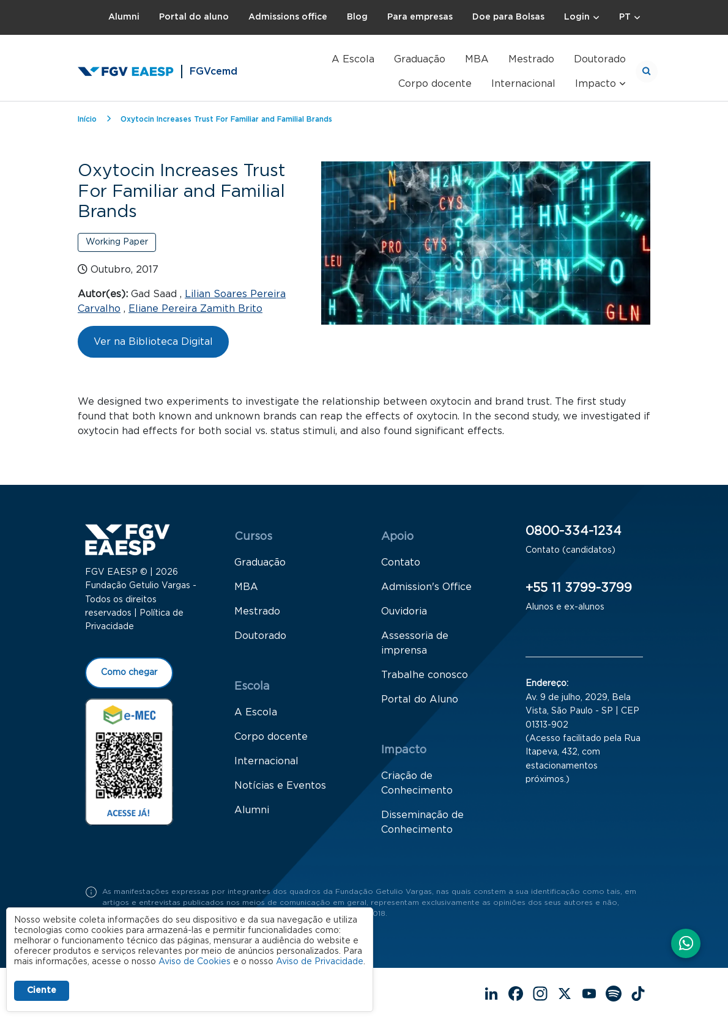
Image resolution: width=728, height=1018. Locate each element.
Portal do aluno (194, 17)
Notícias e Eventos (280, 786)
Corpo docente (435, 84)
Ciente (41, 990)
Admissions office (287, 17)
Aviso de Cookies (194, 961)
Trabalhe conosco (424, 676)
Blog (357, 17)
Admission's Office (426, 587)
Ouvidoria (404, 612)
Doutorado (600, 59)
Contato (400, 563)
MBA (477, 59)
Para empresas (420, 17)
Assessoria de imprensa (414, 644)
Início (87, 119)
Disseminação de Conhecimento (422, 823)
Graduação (419, 59)
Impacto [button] (595, 84)
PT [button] (625, 17)
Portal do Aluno (419, 700)
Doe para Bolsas (508, 17)
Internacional (523, 84)
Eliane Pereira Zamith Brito (195, 309)
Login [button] (577, 17)
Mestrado (531, 59)
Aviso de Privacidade (319, 961)
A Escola (353, 59)
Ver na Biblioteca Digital (153, 342)
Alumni (123, 17)
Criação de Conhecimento (417, 784)
